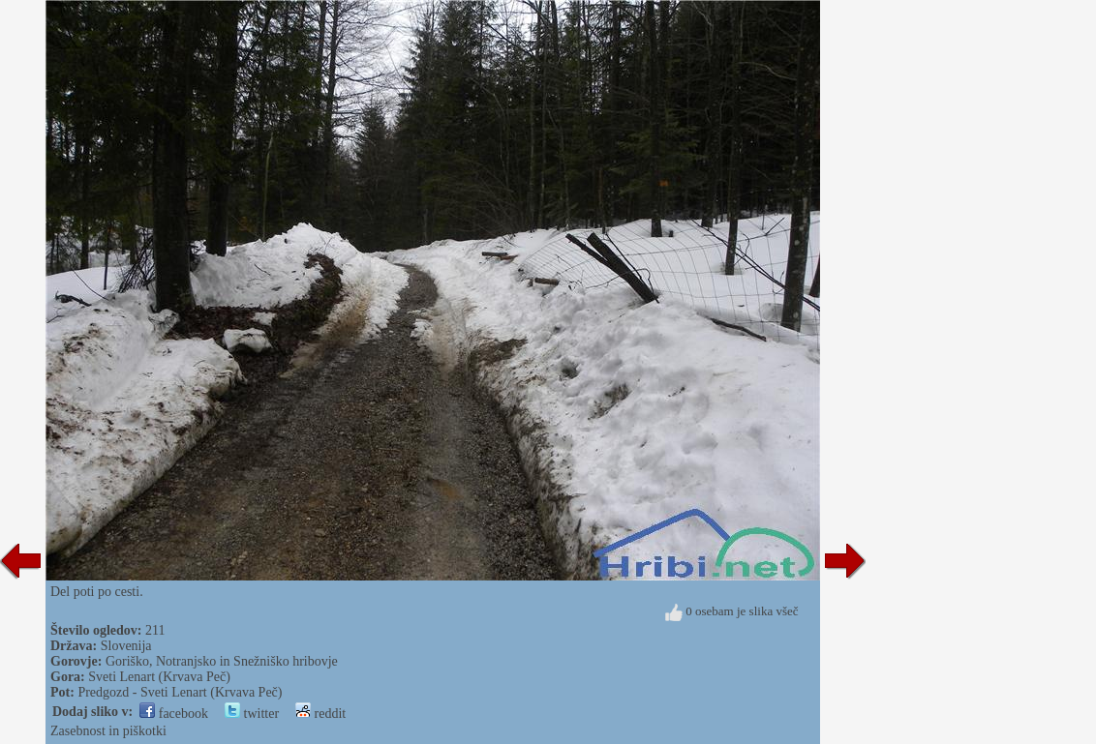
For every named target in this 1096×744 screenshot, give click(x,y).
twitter (252, 713)
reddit (320, 713)
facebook (173, 713)
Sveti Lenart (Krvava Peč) (159, 677)
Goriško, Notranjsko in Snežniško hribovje (222, 661)
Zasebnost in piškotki (108, 731)
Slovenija (126, 646)
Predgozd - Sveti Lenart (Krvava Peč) (179, 692)
